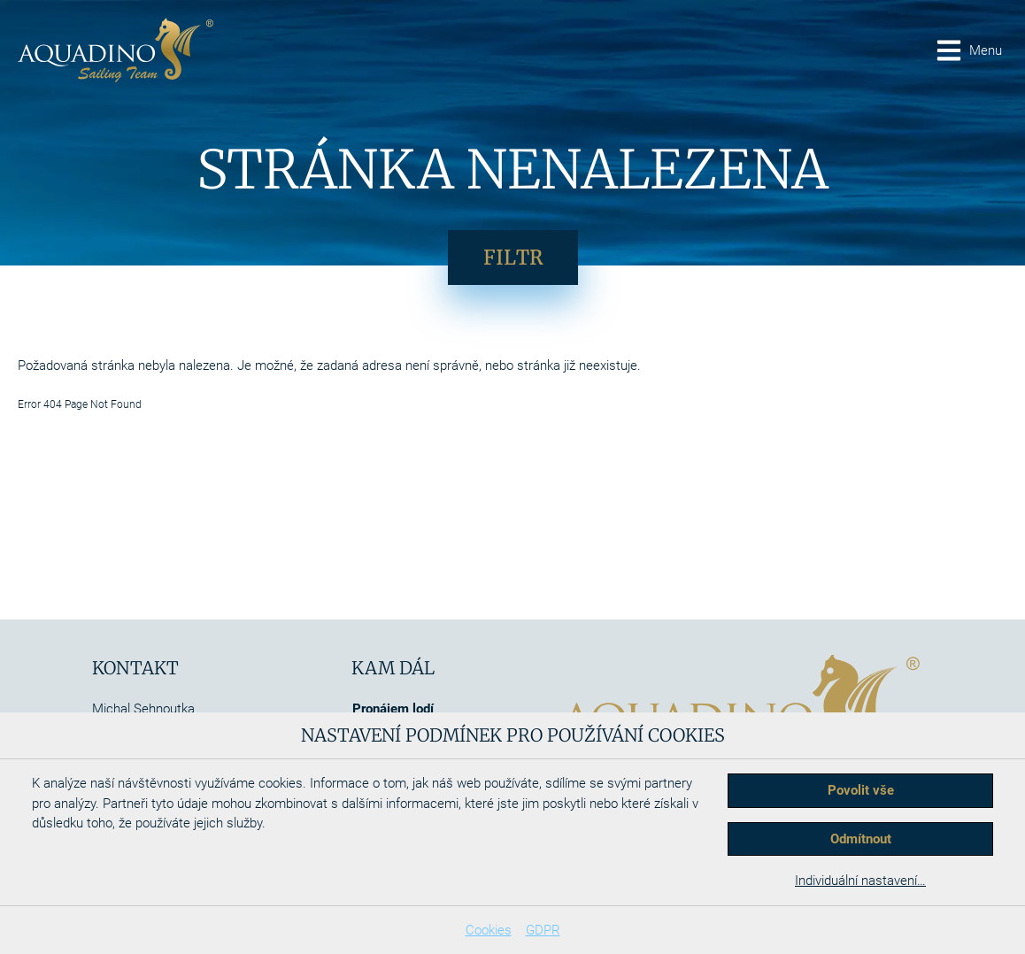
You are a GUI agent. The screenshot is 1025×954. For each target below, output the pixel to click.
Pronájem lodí (393, 709)
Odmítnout (860, 839)
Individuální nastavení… (860, 881)
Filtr (513, 257)
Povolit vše (861, 790)
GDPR (543, 930)
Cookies (489, 930)
